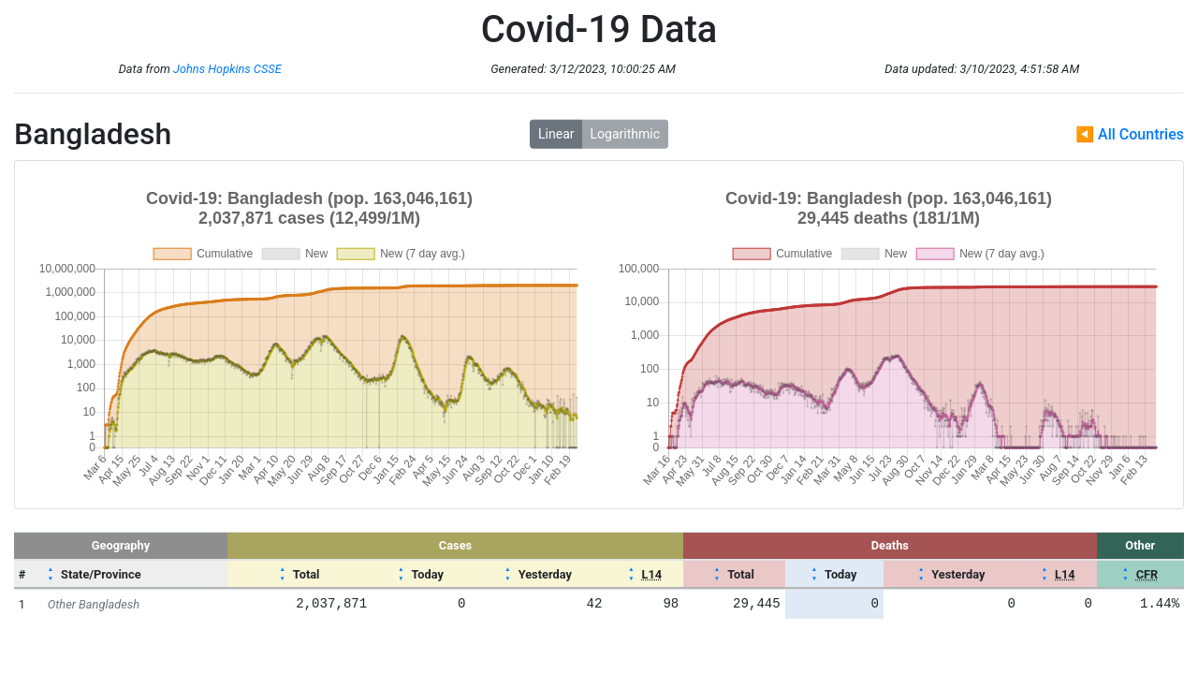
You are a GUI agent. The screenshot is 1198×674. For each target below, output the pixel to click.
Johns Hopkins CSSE (227, 69)
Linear (556, 133)
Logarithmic (625, 133)
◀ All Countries (1129, 134)
